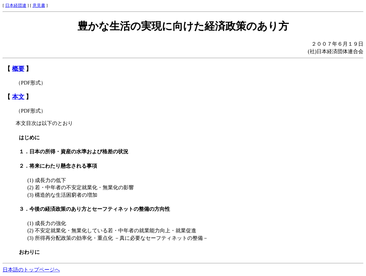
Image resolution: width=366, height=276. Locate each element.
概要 (18, 68)
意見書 (39, 5)
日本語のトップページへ (31, 269)
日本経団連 (15, 5)
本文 (18, 96)
